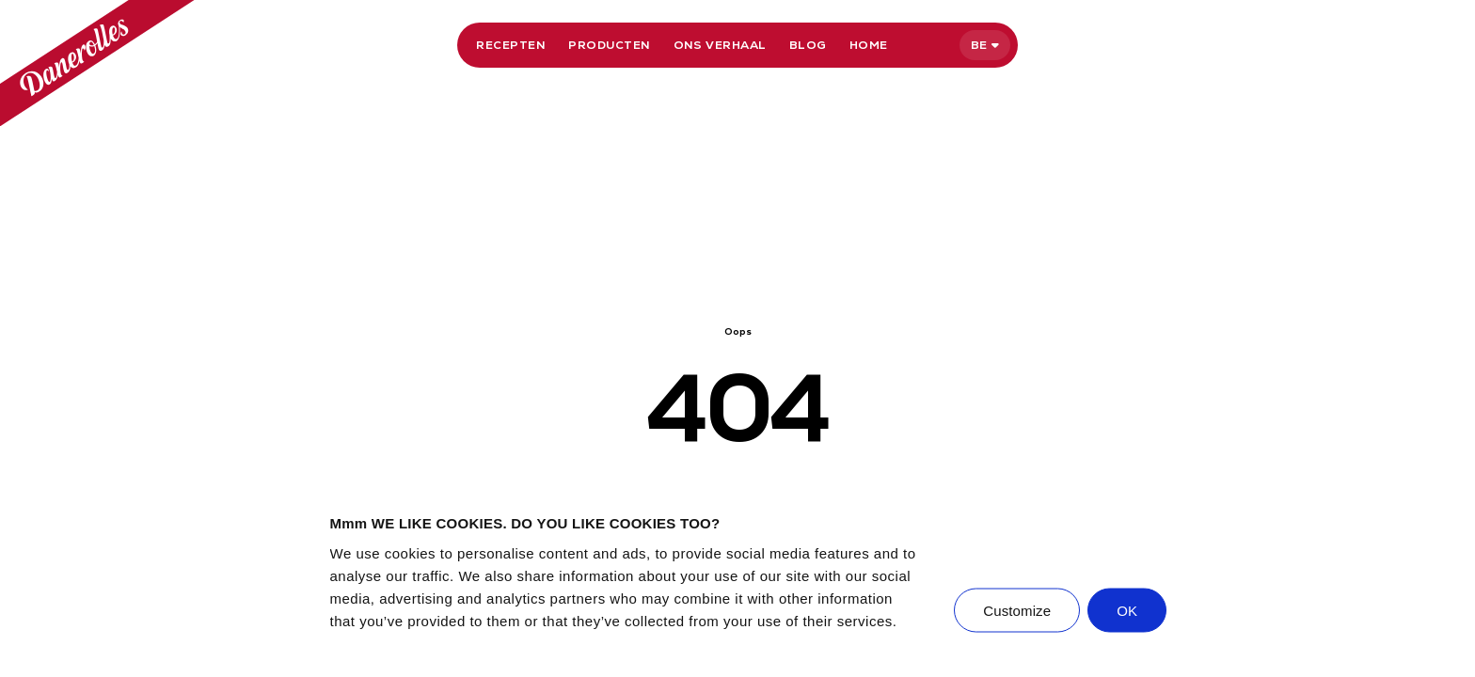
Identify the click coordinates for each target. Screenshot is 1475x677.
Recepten (511, 45)
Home (868, 45)
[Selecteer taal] (985, 45)
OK (1127, 610)
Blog (808, 45)
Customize (1017, 610)
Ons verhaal (720, 45)
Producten (609, 45)
